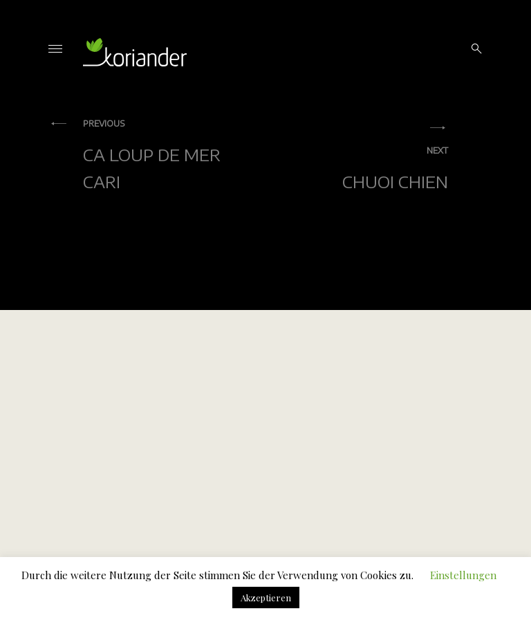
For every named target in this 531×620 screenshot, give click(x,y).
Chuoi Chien (363, 168)
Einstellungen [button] (463, 575)
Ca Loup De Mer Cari (167, 154)
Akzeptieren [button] (266, 597)
